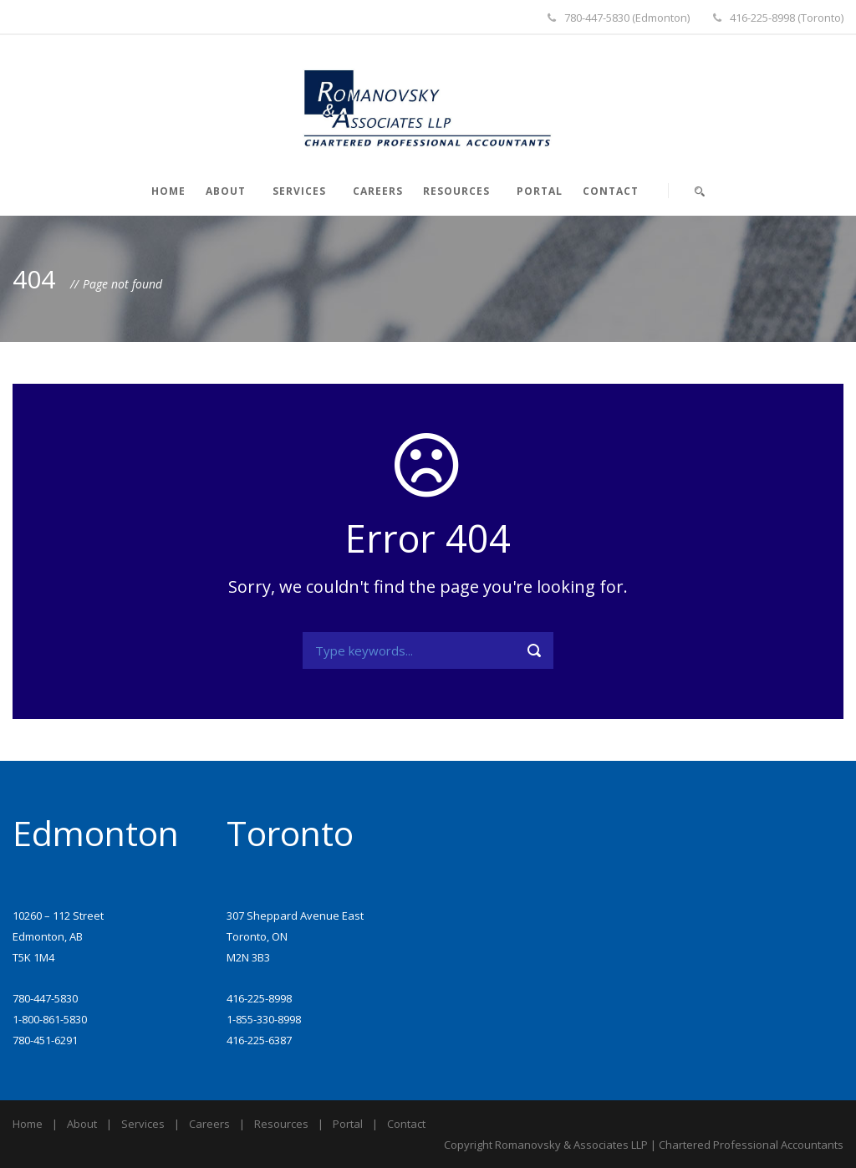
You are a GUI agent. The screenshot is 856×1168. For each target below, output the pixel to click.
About (226, 191)
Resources (456, 191)
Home (168, 191)
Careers (378, 191)
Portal (540, 191)
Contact (611, 191)
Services (299, 191)
